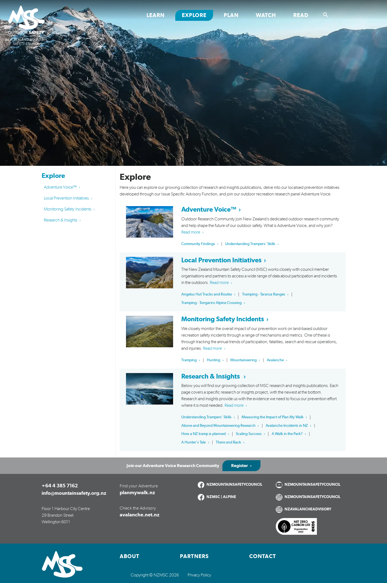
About (129, 556)
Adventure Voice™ (60, 187)
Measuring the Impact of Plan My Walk (272, 417)
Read (300, 15)
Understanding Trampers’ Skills (250, 244)
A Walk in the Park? (287, 434)
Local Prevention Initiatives (66, 198)
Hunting (213, 360)
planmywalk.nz (137, 492)
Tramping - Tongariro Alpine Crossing (211, 303)
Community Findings (198, 244)
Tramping (189, 360)
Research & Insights (60, 220)
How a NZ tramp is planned (203, 434)
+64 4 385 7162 (60, 486)
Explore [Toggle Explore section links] (194, 15)
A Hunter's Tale (193, 442)
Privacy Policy (199, 575)
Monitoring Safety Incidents (67, 209)
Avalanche (275, 360)
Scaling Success (249, 434)
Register (239, 465)
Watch (266, 15)
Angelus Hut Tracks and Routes (206, 294)
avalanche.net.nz (139, 515)
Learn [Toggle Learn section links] (156, 15)
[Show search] (325, 15)
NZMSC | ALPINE (221, 497)
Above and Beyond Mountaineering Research (218, 426)
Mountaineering (243, 360)
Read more (190, 232)
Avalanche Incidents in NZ (287, 426)
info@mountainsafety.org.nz (74, 493)
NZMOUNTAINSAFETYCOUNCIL (234, 485)
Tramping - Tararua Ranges (263, 294)
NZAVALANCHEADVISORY (308, 509)
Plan (231, 15)
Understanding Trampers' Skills (206, 417)
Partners (194, 556)
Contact (262, 556)
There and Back (228, 442)
